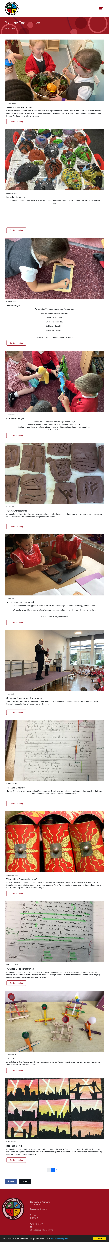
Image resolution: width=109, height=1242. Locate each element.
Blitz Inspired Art (14, 1146)
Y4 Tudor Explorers (15, 788)
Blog (13, 28)
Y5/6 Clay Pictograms (16, 511)
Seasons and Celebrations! (19, 107)
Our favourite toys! (15, 418)
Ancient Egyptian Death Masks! (21, 602)
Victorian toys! (13, 306)
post (25, 1181)
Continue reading (16, 122)
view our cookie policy (59, 1239)
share (11, 1181)
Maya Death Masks (15, 197)
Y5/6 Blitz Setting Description (20, 969)
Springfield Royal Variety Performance (24, 698)
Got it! (99, 1239)
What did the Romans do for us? (21, 879)
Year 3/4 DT (12, 1058)
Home (7, 28)
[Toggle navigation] (101, 8)
